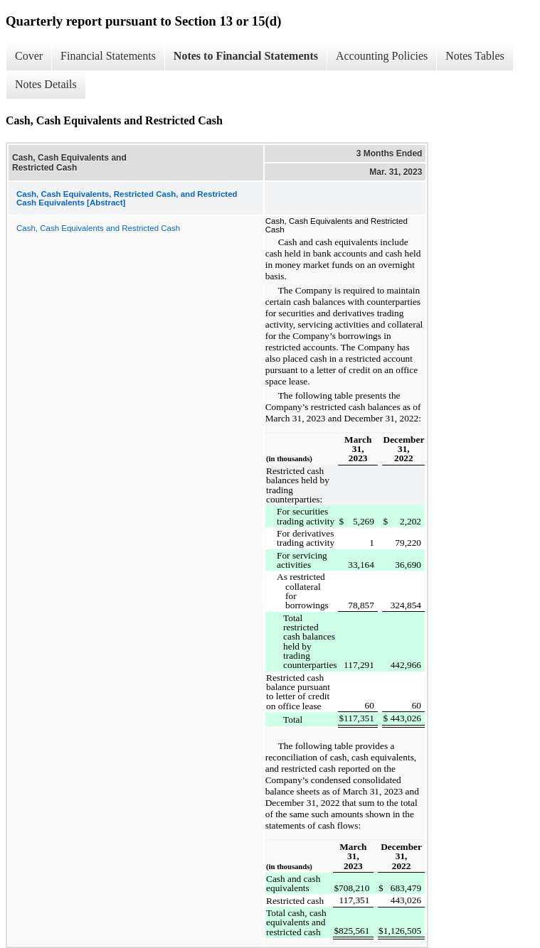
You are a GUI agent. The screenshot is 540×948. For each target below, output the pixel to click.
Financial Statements (108, 56)
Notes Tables (474, 56)
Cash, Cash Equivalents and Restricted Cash (98, 228)
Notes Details (46, 84)
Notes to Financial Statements (246, 56)
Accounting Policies (382, 56)
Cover (29, 56)
